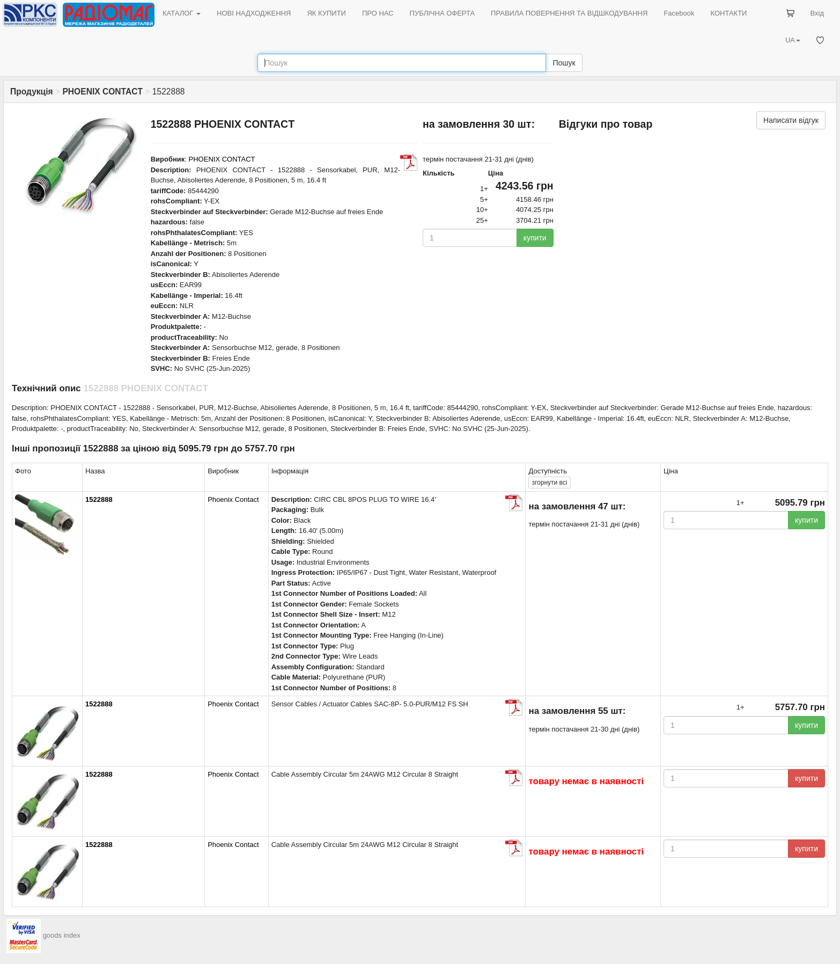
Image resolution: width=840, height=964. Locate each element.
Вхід (817, 13)
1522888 (99, 499)
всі (549, 482)
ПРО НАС (378, 13)
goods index (61, 936)
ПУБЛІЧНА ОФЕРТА (442, 13)
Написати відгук (791, 120)
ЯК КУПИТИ (326, 13)
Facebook (679, 13)
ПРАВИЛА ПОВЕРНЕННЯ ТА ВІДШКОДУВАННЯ (569, 13)
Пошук (563, 63)
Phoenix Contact (233, 499)
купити (535, 237)
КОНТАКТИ (728, 13)
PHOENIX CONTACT (222, 159)
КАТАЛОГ (182, 13)
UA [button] (792, 40)
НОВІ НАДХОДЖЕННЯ (254, 13)
